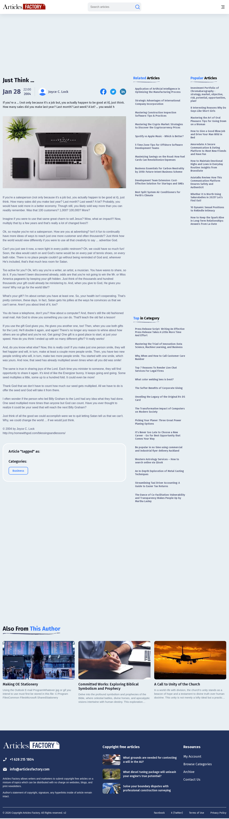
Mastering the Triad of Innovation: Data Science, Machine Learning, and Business (158, 345)
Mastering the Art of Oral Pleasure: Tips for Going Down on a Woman (208, 121)
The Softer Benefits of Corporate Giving (158, 388)
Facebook (159, 812)
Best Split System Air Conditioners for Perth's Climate (157, 194)
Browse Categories (198, 764)
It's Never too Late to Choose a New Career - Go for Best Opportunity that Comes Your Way (157, 435)
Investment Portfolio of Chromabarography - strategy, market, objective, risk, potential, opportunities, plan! (208, 94)
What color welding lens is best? (154, 379)
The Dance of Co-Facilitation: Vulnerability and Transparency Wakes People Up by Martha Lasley (160, 498)
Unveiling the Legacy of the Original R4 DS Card (160, 398)
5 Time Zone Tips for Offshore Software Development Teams (159, 146)
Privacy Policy (218, 812)
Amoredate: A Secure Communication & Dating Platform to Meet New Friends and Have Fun (208, 149)
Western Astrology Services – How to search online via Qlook (157, 461)
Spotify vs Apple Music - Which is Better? (159, 136)
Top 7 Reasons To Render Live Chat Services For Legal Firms (156, 369)
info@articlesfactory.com (27, 769)
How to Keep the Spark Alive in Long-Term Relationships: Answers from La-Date (207, 221)
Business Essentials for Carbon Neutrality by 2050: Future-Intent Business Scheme (159, 170)
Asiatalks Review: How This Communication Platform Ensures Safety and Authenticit (206, 182)
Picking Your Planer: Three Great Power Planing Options (158, 422)
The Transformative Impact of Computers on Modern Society (160, 410)
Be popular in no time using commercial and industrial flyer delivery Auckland (158, 449)
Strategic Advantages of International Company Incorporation (157, 102)
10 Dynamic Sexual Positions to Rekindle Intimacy (207, 209)
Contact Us (192, 780)
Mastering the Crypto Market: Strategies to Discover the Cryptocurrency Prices (159, 126)
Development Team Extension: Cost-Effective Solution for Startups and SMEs (159, 182)
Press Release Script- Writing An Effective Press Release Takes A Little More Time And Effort (159, 332)
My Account (192, 756)
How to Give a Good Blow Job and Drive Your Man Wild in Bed (208, 134)
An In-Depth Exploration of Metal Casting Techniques (159, 473)
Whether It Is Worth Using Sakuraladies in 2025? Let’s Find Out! (207, 197)
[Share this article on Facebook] (103, 92)
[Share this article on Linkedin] (123, 92)
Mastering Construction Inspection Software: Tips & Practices (155, 114)
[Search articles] (137, 7)
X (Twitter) (177, 812)
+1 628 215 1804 (19, 759)
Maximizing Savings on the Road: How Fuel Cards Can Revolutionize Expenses (160, 158)
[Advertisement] (114, 42)
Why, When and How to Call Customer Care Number (160, 357)
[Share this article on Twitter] (113, 92)
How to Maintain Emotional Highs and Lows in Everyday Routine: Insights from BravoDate (207, 165)
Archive (189, 772)
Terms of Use (196, 812)
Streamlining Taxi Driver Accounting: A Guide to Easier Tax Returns (157, 484)
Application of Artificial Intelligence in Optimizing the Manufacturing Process (158, 90)
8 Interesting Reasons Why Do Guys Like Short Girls (208, 109)
